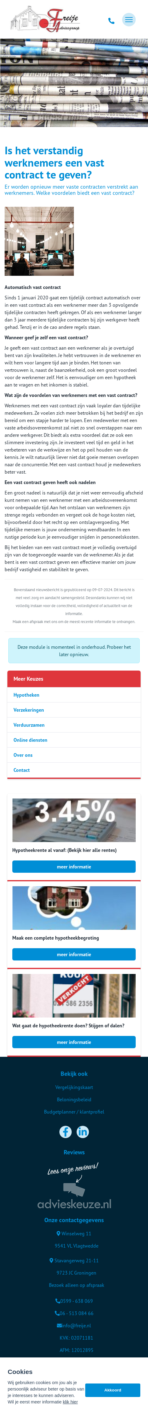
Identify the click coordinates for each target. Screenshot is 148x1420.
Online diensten (30, 740)
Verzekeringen (29, 710)
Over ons (23, 755)
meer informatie (74, 867)
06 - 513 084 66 (74, 1313)
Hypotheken (26, 695)
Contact (22, 770)
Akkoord (112, 1392)
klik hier (70, 1404)
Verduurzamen (29, 725)
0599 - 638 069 (74, 1301)
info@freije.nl (74, 1325)
